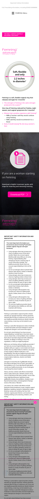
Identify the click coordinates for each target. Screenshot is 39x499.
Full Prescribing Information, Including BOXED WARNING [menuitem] (19, 7)
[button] (35, 402)
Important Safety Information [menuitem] (19, 3)
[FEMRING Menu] (19, 13)
